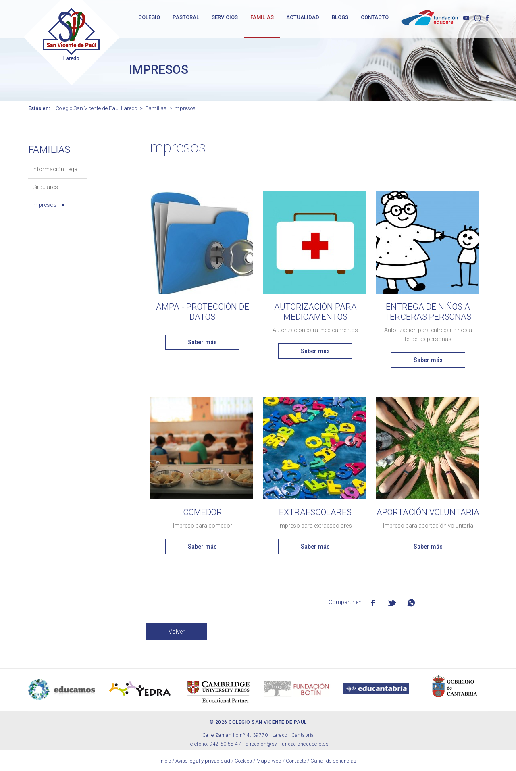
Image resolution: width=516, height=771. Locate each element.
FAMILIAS (262, 17)
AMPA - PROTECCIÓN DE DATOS (202, 312)
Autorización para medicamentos (315, 312)
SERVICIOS (225, 17)
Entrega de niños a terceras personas (428, 312)
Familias (156, 108)
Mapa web (268, 761)
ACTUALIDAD (302, 17)
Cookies (243, 761)
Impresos (44, 205)
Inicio (165, 761)
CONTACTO (375, 17)
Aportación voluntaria (428, 512)
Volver (177, 631)
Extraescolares (315, 512)
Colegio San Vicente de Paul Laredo (96, 108)
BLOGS (340, 17)
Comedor (202, 512)
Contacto (296, 761)
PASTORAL (186, 17)
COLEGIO (149, 17)
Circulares (45, 187)
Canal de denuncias (333, 761)
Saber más (202, 342)
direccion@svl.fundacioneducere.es (287, 744)
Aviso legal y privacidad (202, 761)
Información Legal (55, 169)
